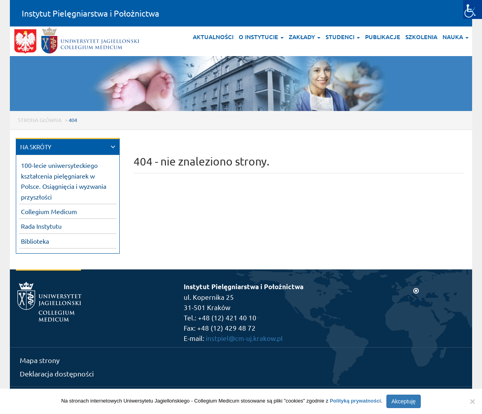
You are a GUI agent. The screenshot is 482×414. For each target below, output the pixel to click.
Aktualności (213, 37)
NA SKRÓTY (35, 147)
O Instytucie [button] (261, 37)
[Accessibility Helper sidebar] (472, 9)
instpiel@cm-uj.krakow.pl (244, 338)
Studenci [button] (343, 37)
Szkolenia (421, 37)
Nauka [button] (455, 37)
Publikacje (382, 37)
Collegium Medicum (49, 211)
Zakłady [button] (304, 37)
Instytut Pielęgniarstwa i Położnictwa (90, 13)
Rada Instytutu (41, 226)
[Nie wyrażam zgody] (472, 401)
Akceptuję (404, 401)
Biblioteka (35, 241)
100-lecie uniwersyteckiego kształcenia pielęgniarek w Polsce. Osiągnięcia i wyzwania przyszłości (63, 180)
